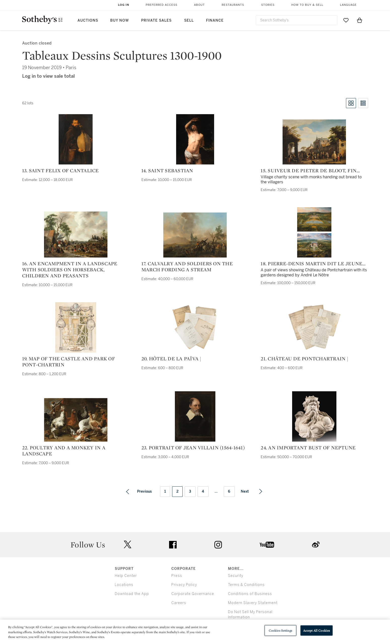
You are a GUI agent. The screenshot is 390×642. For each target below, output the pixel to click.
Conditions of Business (250, 594)
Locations (124, 585)
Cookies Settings (280, 630)
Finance (215, 20)
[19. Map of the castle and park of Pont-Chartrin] (75, 327)
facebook (173, 544)
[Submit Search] (332, 20)
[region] (195, 631)
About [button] (199, 5)
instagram (218, 544)
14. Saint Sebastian (167, 170)
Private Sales (156, 20)
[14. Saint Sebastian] (195, 139)
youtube (267, 545)
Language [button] (348, 5)
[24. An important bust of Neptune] (314, 416)
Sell (189, 20)
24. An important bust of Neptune (308, 448)
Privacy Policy (184, 585)
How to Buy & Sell (307, 5)
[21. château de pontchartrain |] (314, 327)
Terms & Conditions (246, 585)
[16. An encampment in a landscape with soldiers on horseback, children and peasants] (75, 234)
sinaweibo (316, 544)
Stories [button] (268, 5)
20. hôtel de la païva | (171, 359)
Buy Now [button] (119, 20)
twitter (127, 544)
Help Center (126, 576)
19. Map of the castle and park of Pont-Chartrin (68, 362)
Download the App (132, 594)
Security (235, 576)
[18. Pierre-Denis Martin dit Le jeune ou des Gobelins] (314, 232)
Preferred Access (161, 5)
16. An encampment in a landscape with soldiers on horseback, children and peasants (70, 270)
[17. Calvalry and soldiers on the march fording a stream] (195, 235)
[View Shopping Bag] (360, 20)
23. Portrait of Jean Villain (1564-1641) (193, 448)
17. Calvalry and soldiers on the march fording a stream (187, 267)
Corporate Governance (192, 594)
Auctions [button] (87, 20)
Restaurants (233, 5)
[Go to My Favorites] (345, 20)
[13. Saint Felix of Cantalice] (76, 139)
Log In (123, 5)
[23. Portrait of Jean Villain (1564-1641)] (195, 416)
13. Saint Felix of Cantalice (60, 170)
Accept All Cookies (316, 630)
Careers (178, 603)
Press (176, 576)
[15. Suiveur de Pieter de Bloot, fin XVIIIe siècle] (314, 141)
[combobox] (296, 20)
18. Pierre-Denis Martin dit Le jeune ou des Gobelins (311, 264)
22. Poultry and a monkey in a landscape (63, 451)
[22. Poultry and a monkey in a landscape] (75, 420)
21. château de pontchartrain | (304, 359)
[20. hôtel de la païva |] (195, 327)
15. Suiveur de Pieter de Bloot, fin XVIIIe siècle (309, 170)
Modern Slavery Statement (253, 603)
